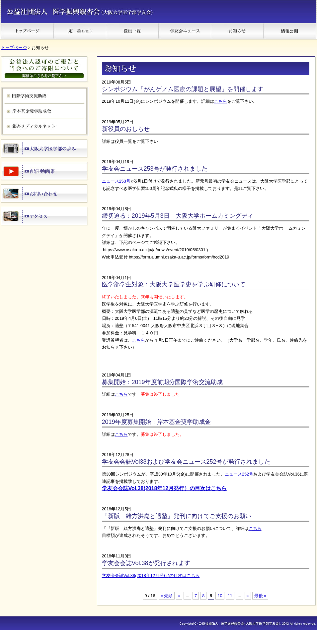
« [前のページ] (179, 595)
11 (230, 595)
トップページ (14, 47)
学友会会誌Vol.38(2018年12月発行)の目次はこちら (151, 575)
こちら (220, 101)
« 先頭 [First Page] (167, 595)
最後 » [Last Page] (260, 595)
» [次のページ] (248, 595)
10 (219, 595)
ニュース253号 (116, 181)
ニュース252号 (239, 474)
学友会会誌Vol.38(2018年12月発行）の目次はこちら (164, 488)
